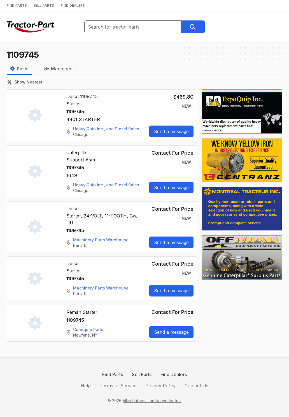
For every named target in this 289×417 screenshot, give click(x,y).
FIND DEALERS (73, 5)
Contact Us (196, 385)
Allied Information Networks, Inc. (152, 400)
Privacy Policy (160, 385)
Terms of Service (118, 385)
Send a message (171, 131)
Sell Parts (142, 374)
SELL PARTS (44, 5)
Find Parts (112, 374)
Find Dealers (173, 374)
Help (86, 385)
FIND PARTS (17, 5)
